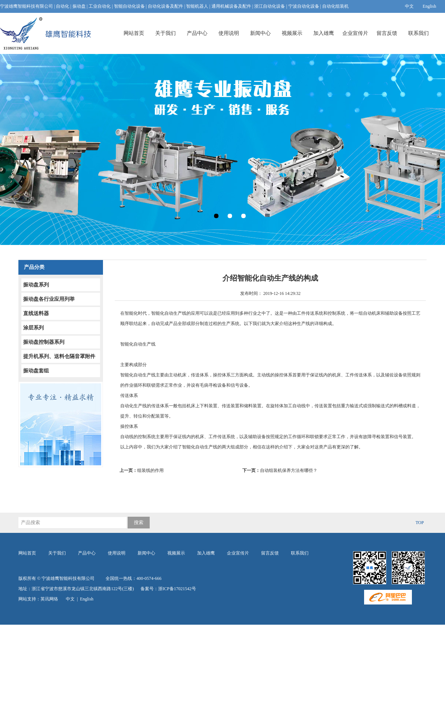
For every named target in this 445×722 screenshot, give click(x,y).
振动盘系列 (36, 285)
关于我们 (165, 33)
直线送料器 (36, 313)
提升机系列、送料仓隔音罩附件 (59, 356)
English (429, 6)
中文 (409, 6)
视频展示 (292, 33)
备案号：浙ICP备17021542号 (168, 588)
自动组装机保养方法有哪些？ (279, 470)
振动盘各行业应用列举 (49, 299)
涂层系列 (33, 328)
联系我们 (418, 33)
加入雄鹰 (323, 33)
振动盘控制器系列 (43, 342)
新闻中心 (260, 33)
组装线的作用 (144, 470)
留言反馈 (387, 33)
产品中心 (197, 33)
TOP (420, 522)
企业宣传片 (355, 33)
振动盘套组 (36, 370)
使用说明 (228, 33)
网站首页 (134, 33)
